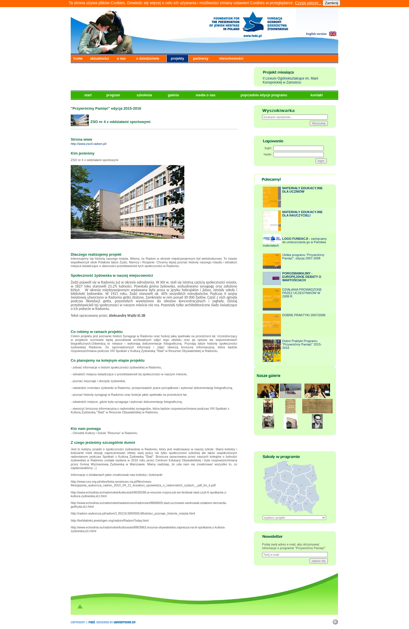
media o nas (206, 95)
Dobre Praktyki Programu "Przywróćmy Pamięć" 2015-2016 (302, 344)
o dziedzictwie (147, 59)
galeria (174, 95)
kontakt (317, 95)
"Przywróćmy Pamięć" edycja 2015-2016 (106, 108)
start (88, 95)
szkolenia (145, 95)
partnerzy (200, 59)
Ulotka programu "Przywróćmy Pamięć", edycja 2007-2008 (303, 256)
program (113, 95)
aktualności (99, 59)
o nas (121, 59)
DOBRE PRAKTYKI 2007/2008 (303, 315)
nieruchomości (231, 59)
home (78, 59)
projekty (177, 59)
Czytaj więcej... (308, 3)
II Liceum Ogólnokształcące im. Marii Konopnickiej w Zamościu (290, 80)
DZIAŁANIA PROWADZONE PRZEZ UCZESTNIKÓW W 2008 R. (302, 293)
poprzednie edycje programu (264, 95)
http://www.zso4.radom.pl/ (89, 143)
